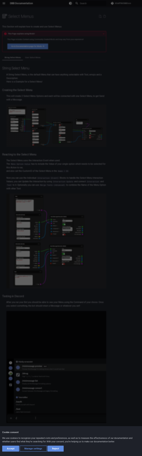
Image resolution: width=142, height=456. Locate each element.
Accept (10, 448)
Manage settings (33, 448)
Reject (55, 448)
